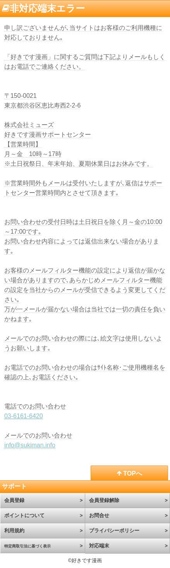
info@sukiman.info (29, 445)
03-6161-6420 (23, 416)
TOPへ (129, 473)
